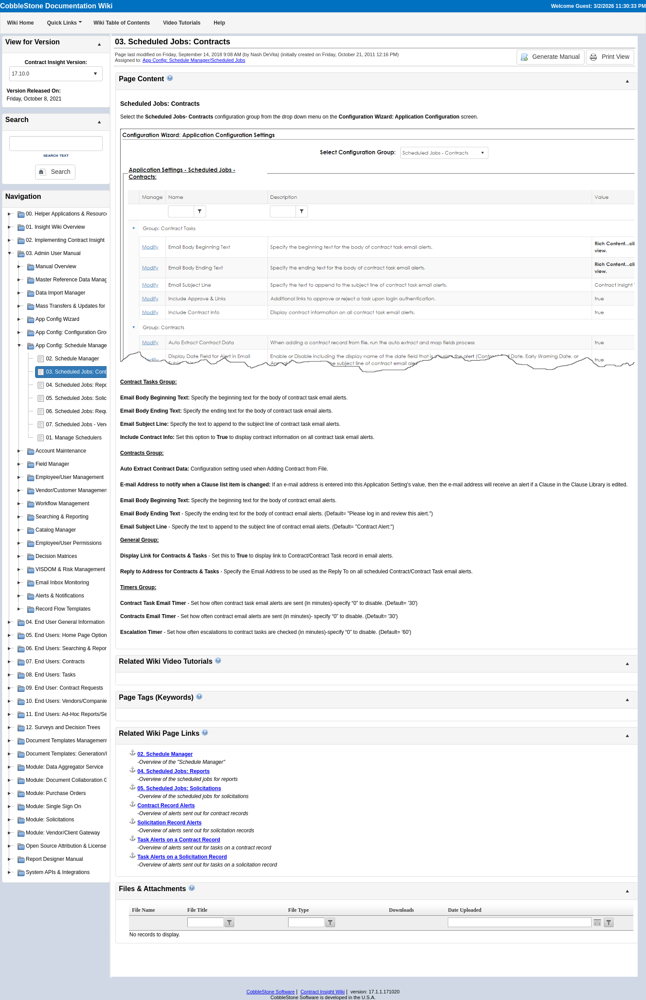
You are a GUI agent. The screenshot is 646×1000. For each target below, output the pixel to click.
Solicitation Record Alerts (169, 823)
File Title (197, 910)
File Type (298, 910)
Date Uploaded (464, 910)
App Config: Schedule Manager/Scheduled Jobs (194, 60)
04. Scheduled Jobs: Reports (80, 385)
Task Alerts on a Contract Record (178, 840)
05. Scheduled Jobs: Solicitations (84, 398)
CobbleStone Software (270, 991)
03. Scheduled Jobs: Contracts (82, 372)
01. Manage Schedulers (74, 438)
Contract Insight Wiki (322, 991)
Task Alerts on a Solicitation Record (182, 857)
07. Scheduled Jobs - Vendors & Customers (97, 424)
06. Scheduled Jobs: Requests (82, 411)
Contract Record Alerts (166, 805)
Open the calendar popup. (597, 922)
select (95, 74)
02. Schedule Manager (72, 359)
